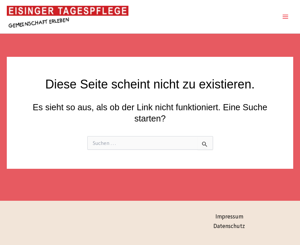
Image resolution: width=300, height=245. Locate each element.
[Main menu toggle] (286, 16)
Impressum (229, 216)
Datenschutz (229, 226)
